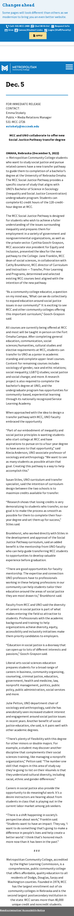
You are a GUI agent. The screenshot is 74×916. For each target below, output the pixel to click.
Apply (39, 35)
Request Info (62, 25)
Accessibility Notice (33, 910)
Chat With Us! (42, 25)
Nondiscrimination (10, 910)
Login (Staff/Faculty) (59, 29)
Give (10, 29)
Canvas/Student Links (30, 29)
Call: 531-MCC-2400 (19, 25)
